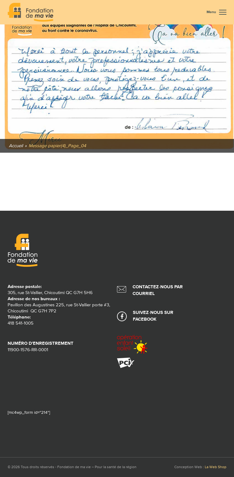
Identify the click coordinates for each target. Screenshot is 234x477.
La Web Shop (215, 467)
